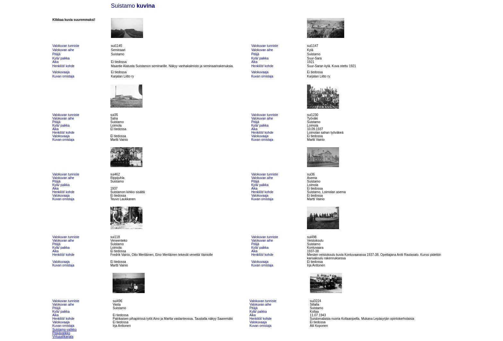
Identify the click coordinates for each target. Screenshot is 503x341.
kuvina (146, 6)
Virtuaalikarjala (62, 336)
